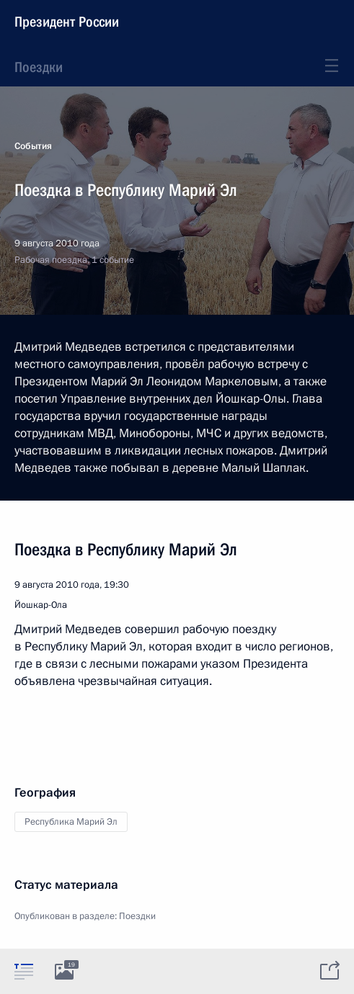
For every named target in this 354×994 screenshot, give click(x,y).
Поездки (38, 67)
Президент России (66, 21)
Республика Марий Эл (71, 821)
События (33, 146)
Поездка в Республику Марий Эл (125, 549)
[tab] (24, 971)
